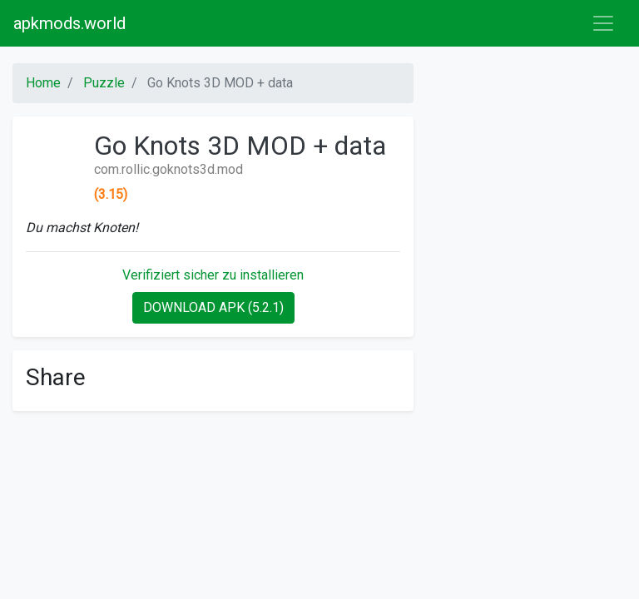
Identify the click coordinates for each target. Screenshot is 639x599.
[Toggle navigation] (603, 23)
